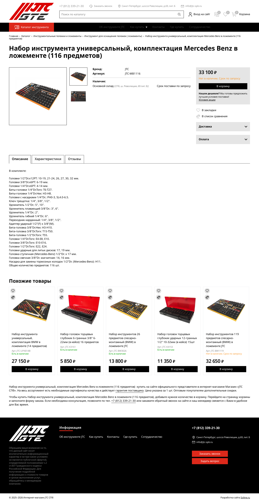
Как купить (137, 27)
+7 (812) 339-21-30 (123, 401)
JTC (127, 69)
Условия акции (207, 100)
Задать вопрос (210, 461)
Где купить (177, 27)
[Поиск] (179, 14)
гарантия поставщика (129, 391)
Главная (13, 36)
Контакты (158, 27)
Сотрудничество (199, 27)
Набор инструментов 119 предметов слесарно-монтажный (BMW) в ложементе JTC (223, 340)
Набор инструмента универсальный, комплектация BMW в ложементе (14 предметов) (29, 340)
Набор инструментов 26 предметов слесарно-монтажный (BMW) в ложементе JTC (125, 340)
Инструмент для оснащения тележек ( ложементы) (113, 36)
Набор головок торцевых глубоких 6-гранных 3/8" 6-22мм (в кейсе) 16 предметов (80, 338)
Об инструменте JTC (112, 27)
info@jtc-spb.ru (193, 6)
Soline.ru (245, 497)
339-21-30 (206, 427)
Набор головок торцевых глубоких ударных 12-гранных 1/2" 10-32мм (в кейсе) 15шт (178, 338)
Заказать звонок (100, 6)
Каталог (25, 36)
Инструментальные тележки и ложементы (57, 36)
